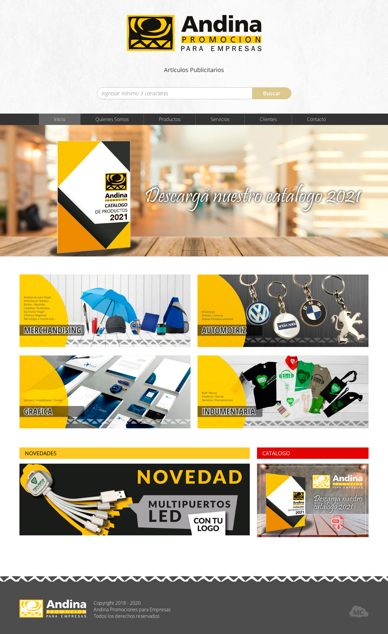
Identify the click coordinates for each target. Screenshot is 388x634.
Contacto (316, 119)
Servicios (220, 119)
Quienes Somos (112, 119)
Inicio (59, 119)
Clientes (268, 119)
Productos (169, 119)
